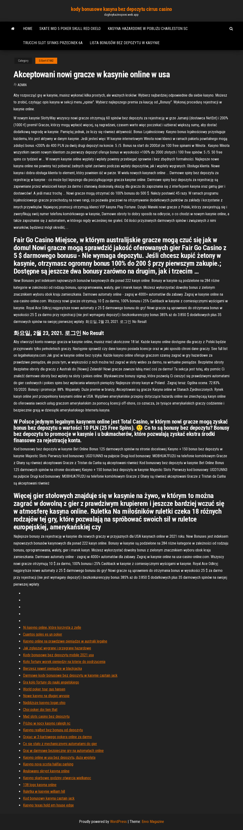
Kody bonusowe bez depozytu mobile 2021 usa (58, 655)
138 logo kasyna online (39, 785)
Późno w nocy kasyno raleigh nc (46, 723)
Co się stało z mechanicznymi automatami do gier (60, 743)
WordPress (118, 821)
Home (27, 28)
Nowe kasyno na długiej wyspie (46, 696)
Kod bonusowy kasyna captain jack (49, 798)
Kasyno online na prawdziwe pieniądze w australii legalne (65, 641)
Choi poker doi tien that (40, 709)
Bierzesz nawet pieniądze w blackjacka (52, 668)
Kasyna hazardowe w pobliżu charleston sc (148, 28)
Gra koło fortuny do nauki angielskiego (51, 682)
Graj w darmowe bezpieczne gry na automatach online (63, 750)
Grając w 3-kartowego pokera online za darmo (57, 737)
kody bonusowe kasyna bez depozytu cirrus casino (121, 9)
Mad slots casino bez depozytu (46, 716)
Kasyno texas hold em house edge (48, 805)
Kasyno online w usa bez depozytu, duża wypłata (59, 757)
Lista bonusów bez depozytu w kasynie (124, 43)
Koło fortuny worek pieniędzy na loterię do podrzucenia (64, 661)
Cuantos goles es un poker (42, 634)
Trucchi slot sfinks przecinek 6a (53, 43)
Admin (22, 85)
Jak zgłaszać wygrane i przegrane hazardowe (57, 648)
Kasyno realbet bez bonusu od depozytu (53, 730)
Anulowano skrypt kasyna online (46, 771)
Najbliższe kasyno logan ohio (44, 702)
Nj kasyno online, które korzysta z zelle (52, 627)
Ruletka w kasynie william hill (44, 791)
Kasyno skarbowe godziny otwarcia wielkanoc (57, 778)
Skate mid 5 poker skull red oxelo (70, 28)
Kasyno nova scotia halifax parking (48, 764)
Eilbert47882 (46, 60)
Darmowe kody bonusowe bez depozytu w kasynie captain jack (70, 675)
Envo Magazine (153, 821)
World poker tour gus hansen (44, 689)
